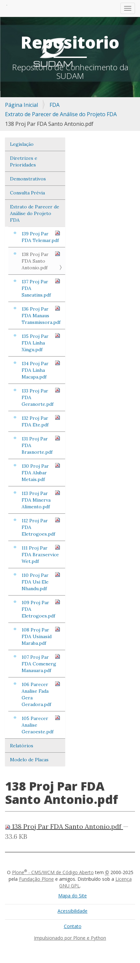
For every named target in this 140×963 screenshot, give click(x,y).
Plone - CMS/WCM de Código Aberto (53, 872)
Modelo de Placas (29, 760)
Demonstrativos (28, 179)
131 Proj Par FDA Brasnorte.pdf (41, 445)
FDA (55, 105)
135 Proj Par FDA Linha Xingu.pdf (41, 343)
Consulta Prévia (27, 193)
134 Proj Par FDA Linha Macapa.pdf (41, 370)
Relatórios (21, 746)
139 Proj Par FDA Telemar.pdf (41, 236)
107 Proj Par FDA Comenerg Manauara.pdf (41, 663)
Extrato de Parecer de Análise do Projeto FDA (61, 114)
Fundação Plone (36, 879)
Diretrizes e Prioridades (23, 161)
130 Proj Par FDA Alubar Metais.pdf (41, 472)
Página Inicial (21, 105)
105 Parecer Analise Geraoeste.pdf (41, 725)
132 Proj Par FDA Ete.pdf (41, 421)
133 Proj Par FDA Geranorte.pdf (41, 397)
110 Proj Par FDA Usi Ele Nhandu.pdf (41, 582)
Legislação (22, 144)
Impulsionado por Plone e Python (70, 938)
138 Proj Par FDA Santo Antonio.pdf (41, 261)
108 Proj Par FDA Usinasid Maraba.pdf (41, 636)
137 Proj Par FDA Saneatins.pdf (41, 288)
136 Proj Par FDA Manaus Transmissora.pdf (41, 315)
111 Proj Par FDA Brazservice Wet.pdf (41, 554)
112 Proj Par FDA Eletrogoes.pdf (41, 527)
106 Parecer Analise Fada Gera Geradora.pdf (41, 694)
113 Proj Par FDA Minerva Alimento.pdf (41, 500)
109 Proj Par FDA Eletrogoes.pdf (41, 609)
